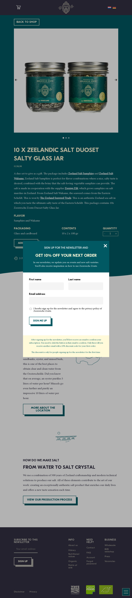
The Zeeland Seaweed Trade (55, 198)
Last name (74, 279)
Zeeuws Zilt (71, 188)
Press (107, 556)
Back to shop (26, 22)
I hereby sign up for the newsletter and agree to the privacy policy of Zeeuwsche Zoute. (68, 309)
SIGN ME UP (40, 321)
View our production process (49, 499)
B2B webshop (109, 550)
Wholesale (110, 545)
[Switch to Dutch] (109, 7)
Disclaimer (19, 591)
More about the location (43, 409)
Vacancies (110, 561)
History (72, 550)
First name (35, 279)
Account (90, 557)
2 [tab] (66, 138)
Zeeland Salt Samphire (81, 173)
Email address (37, 294)
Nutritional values (73, 555)
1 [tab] (63, 138)
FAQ (88, 552)
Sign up (23, 561)
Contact (90, 547)
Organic (72, 561)
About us (73, 545)
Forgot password (91, 562)
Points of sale (72, 566)
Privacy (33, 591)
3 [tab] (69, 138)
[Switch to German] (114, 7)
